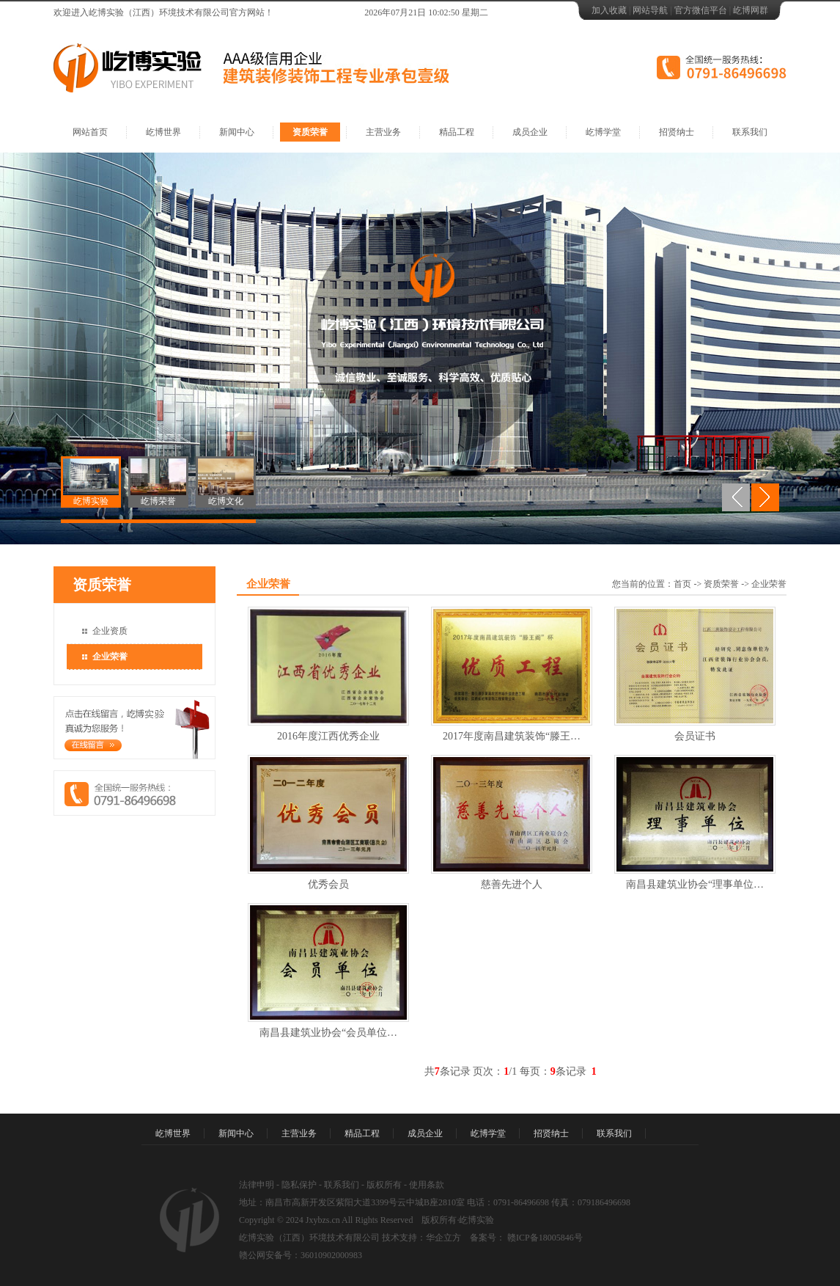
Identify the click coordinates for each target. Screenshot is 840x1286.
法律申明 (256, 1185)
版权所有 (384, 1185)
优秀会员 (328, 884)
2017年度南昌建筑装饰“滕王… (512, 736)
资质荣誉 (310, 132)
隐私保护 (299, 1185)
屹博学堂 (603, 132)
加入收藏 (609, 10)
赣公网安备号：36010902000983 (300, 1255)
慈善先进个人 (511, 884)
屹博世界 (163, 132)
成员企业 (530, 132)
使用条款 (426, 1185)
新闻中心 (236, 132)
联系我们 (749, 132)
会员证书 (694, 736)
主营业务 (383, 132)
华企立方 (443, 1237)
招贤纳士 (676, 132)
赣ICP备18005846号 (544, 1237)
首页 (682, 584)
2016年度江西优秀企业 (328, 736)
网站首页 (90, 132)
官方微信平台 (700, 10)
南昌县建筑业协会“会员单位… (328, 1032)
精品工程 (456, 132)
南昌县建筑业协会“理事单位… (695, 884)
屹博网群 (750, 10)
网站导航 (650, 10)
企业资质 (110, 631)
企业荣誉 (110, 656)
